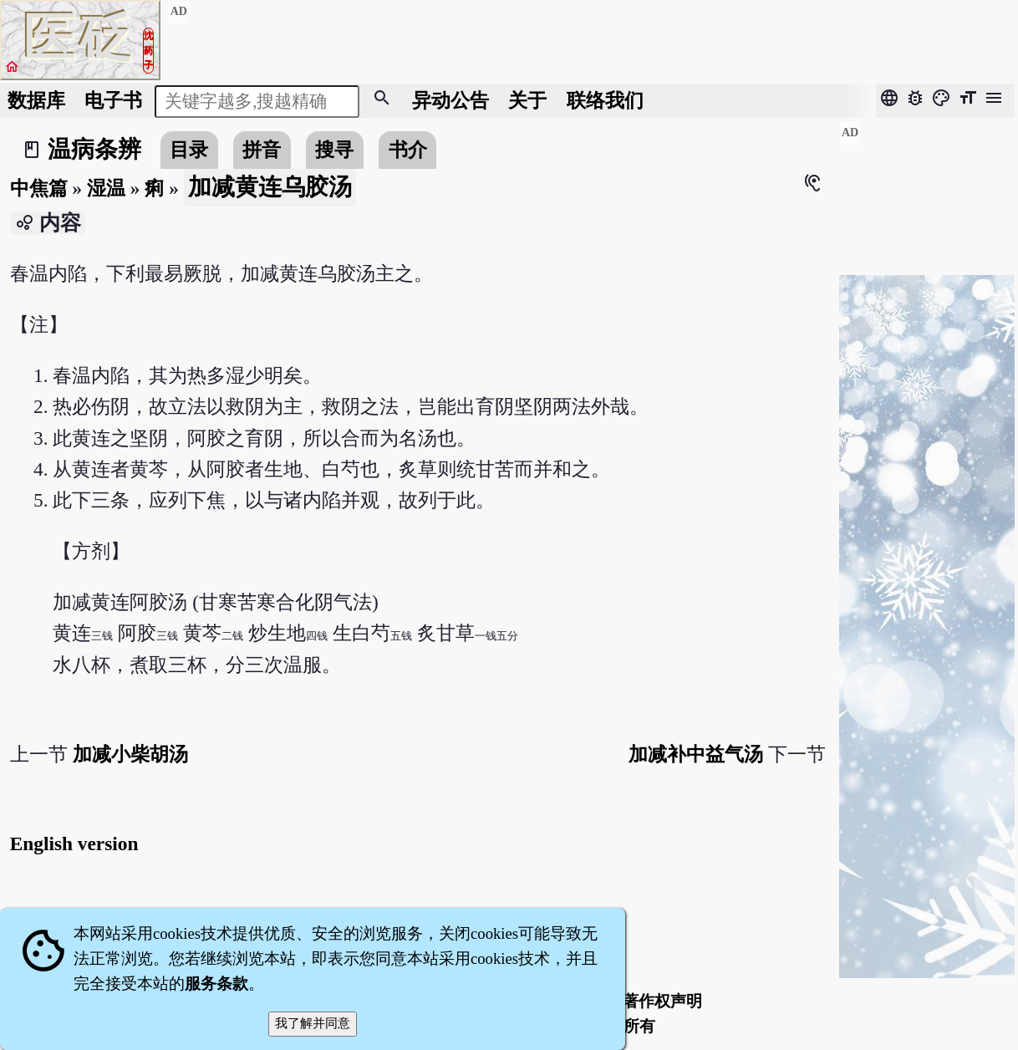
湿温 (106, 188)
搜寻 (334, 150)
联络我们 (605, 100)
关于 (527, 100)
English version (74, 843)
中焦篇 (39, 188)
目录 (189, 150)
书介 (408, 150)
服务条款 (216, 983)
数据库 (36, 100)
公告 (450, 100)
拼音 (261, 150)
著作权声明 (662, 1001)
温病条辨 (94, 149)
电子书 (113, 100)
